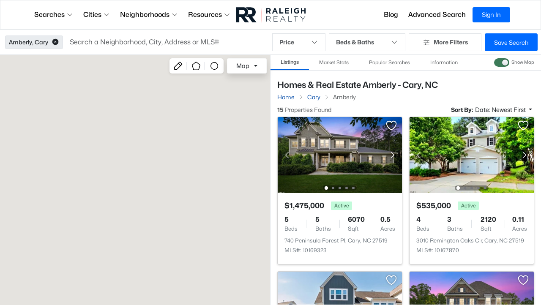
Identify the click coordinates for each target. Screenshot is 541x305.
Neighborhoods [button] (149, 15)
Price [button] (298, 42)
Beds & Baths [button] (367, 42)
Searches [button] (53, 15)
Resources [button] (209, 15)
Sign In (491, 14)
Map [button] (242, 65)
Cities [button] (96, 15)
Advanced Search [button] (437, 15)
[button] (55, 42)
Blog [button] (391, 15)
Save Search (511, 42)
